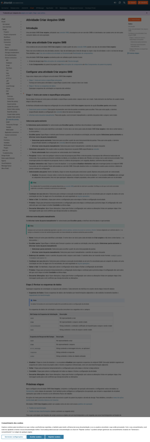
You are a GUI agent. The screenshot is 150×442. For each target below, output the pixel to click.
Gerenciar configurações (14, 437)
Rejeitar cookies (54, 437)
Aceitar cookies (36, 437)
